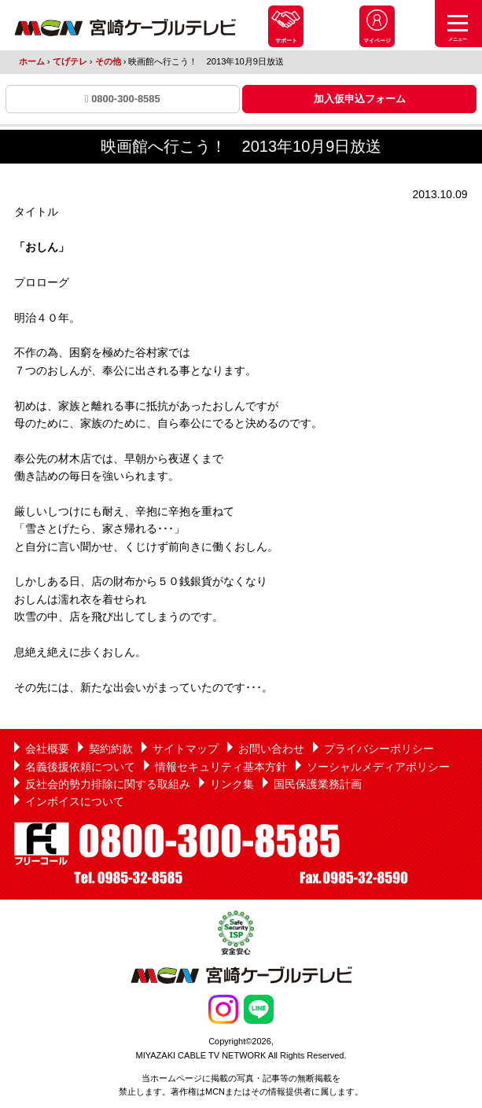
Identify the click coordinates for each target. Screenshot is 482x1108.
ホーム (32, 61)
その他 (108, 61)
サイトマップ (186, 748)
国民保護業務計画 (318, 784)
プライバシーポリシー (379, 748)
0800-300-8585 (122, 99)
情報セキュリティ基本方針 (221, 766)
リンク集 (232, 784)
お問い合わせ (271, 748)
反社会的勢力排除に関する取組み (107, 784)
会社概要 (47, 748)
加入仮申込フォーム (360, 99)
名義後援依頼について (80, 766)
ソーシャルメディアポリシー (378, 766)
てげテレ (70, 61)
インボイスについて (74, 801)
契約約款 (111, 748)
